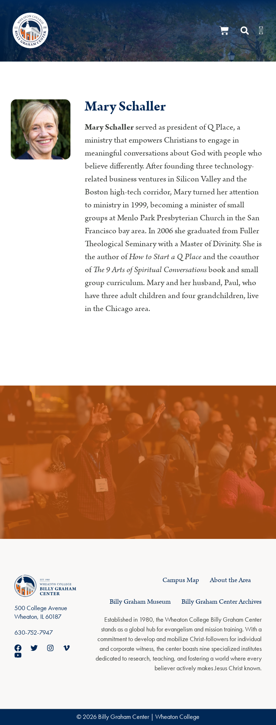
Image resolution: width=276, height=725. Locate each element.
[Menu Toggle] (261, 30)
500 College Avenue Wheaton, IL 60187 (40, 612)
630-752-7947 (33, 632)
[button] (245, 30)
